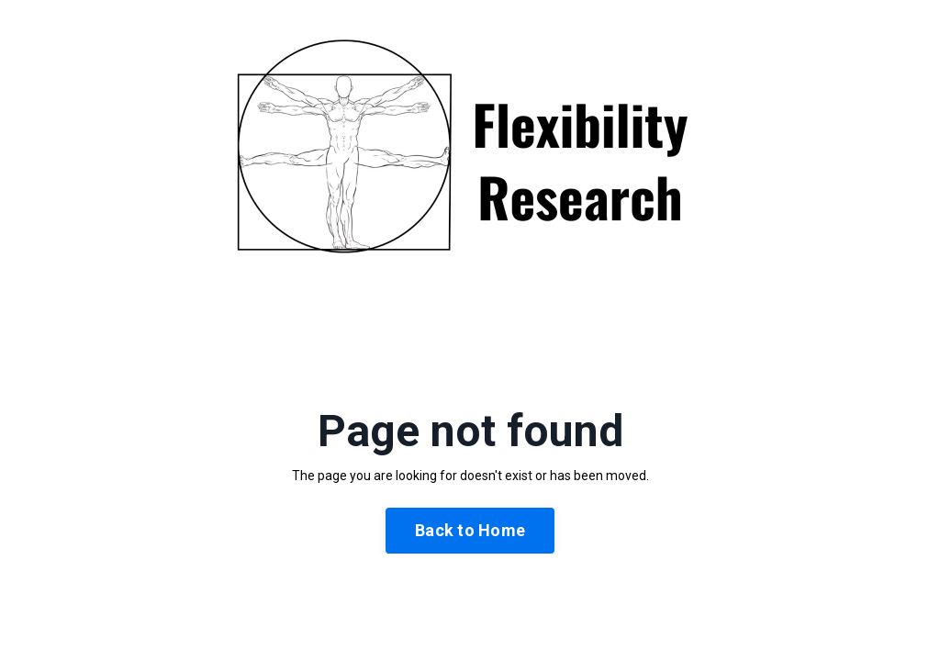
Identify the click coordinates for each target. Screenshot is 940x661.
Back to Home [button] (470, 530)
